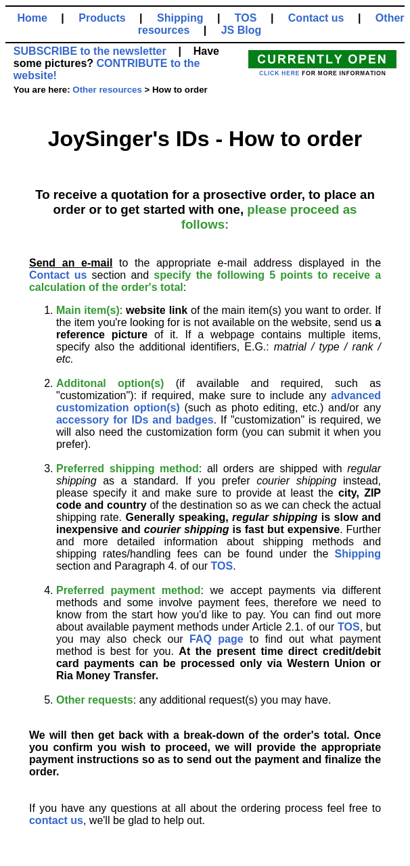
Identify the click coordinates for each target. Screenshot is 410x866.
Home (32, 18)
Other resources (107, 90)
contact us (56, 820)
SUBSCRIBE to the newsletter (90, 51)
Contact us (316, 18)
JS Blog (241, 30)
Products (101, 18)
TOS (246, 18)
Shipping (180, 18)
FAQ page (216, 639)
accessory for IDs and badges (135, 420)
